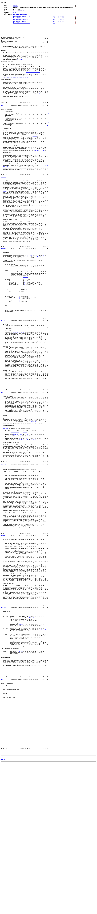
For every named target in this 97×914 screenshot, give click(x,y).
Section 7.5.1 (23, 522)
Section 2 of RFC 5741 (33, 81)
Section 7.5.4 (15, 513)
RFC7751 (15, 6)
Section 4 (40, 107)
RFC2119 (43, 174)
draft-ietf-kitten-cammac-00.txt (21, 23)
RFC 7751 (3, 121)
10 (47, 145)
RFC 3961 (15, 393)
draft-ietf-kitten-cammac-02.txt (21, 19)
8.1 (2, 731)
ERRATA (3, 905)
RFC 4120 (20, 65)
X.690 (39, 302)
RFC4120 (35, 158)
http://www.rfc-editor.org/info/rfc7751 (15, 87)
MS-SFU (5, 224)
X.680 (43, 301)
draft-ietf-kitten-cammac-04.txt (21, 16)
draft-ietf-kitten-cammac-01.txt (21, 21)
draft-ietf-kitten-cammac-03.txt (21, 18)
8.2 (2, 773)
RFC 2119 (36, 174)
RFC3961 (21, 393)
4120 (14, 12)
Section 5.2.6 (17, 516)
